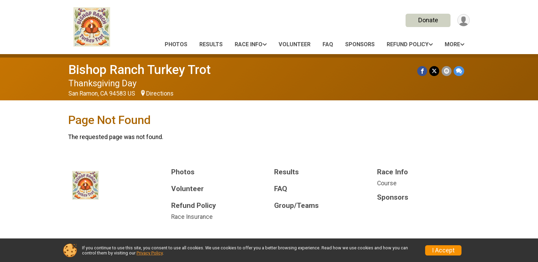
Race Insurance (192, 216)
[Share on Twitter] (435, 71)
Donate (428, 20)
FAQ (328, 44)
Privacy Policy (150, 252)
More (452, 44)
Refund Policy (408, 44)
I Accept (443, 250)
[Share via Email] (447, 71)
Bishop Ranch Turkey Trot (139, 69)
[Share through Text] (459, 71)
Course (387, 183)
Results (211, 44)
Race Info (248, 44)
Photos (176, 44)
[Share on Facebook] (423, 71)
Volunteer (295, 44)
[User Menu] (463, 20)
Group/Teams (296, 206)
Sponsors (360, 44)
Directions (160, 93)
